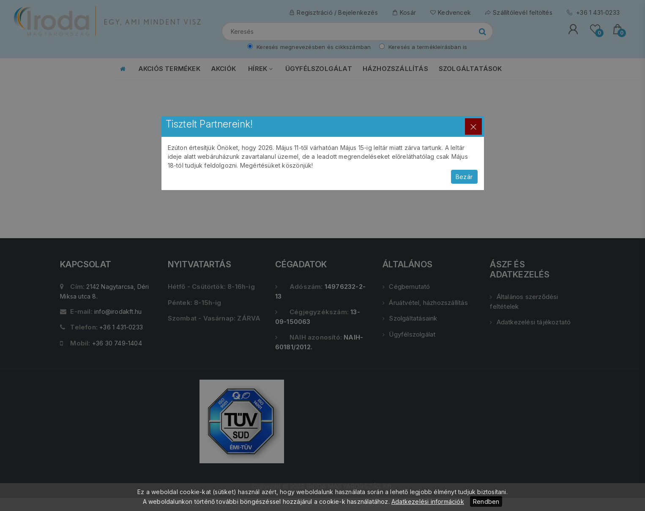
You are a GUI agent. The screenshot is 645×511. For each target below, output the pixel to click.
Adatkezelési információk (427, 501)
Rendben (486, 501)
